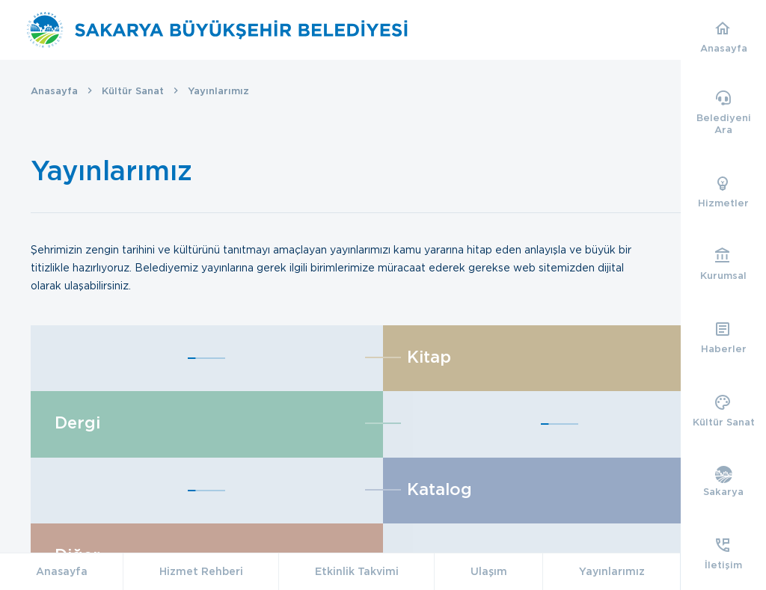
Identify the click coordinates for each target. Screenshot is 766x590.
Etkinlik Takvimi (357, 571)
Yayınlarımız (612, 571)
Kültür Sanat (133, 90)
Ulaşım (489, 571)
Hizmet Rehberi (201, 571)
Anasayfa (54, 90)
